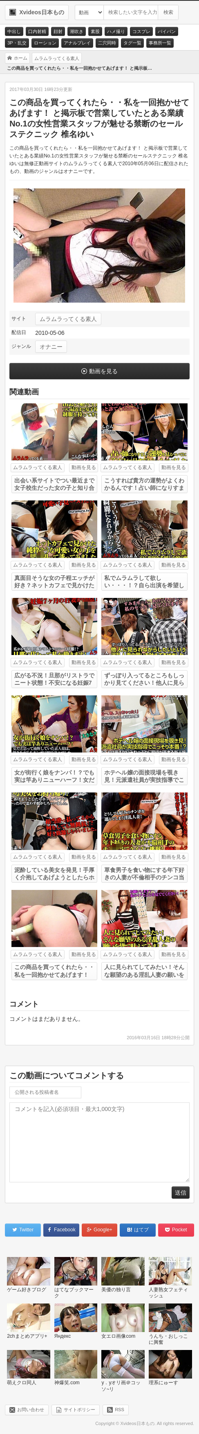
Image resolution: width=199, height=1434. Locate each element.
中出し (14, 31)
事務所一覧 (160, 42)
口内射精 (37, 31)
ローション (45, 42)
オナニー (51, 346)
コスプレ (141, 31)
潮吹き (76, 31)
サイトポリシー (79, 1409)
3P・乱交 (16, 42)
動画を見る (103, 371)
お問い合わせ (30, 1409)
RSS (119, 1409)
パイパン (167, 31)
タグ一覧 (132, 42)
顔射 (58, 31)
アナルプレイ (77, 42)
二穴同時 (107, 42)
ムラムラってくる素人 (68, 319)
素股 (95, 31)
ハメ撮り (116, 31)
